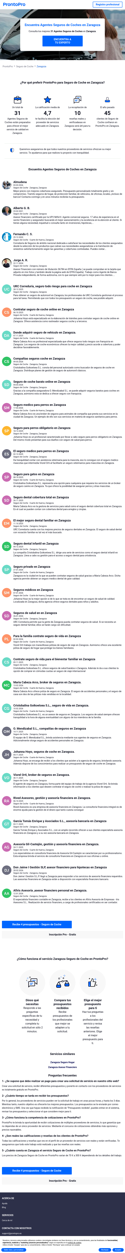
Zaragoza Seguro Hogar (62, 1062)
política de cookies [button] (74, 1243)
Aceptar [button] (118, 1250)
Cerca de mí (7, 1220)
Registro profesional (107, 4)
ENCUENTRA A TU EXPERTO (62, 41)
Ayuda (4, 1203)
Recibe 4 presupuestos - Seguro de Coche (36, 924)
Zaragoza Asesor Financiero (62, 1067)
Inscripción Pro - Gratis (62, 934)
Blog (4, 1207)
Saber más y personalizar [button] (14, 1250)
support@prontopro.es (11, 1233)
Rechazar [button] (104, 1250)
